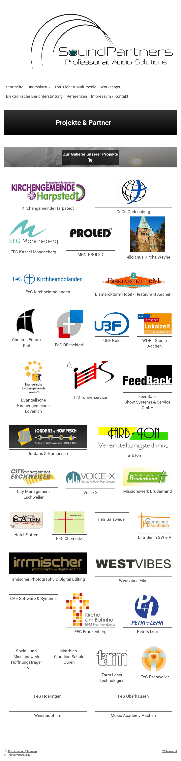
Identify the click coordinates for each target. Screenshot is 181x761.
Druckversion (14, 751)
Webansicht (169, 751)
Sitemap (31, 751)
